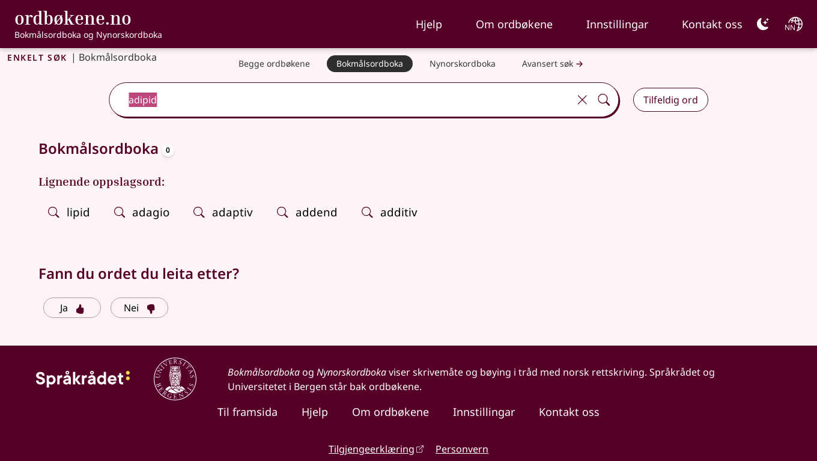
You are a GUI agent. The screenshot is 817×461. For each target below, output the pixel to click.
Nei (140, 307)
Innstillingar (617, 24)
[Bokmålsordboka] (370, 63)
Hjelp (429, 24)
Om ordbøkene (514, 24)
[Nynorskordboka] (462, 63)
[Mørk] (763, 24)
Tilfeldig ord (670, 99)
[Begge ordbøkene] (274, 63)
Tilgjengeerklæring (372, 449)
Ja (72, 307)
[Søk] (604, 100)
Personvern (462, 449)
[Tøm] (582, 100)
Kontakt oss (712, 24)
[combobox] (340, 100)
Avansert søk (554, 64)
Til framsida (247, 412)
